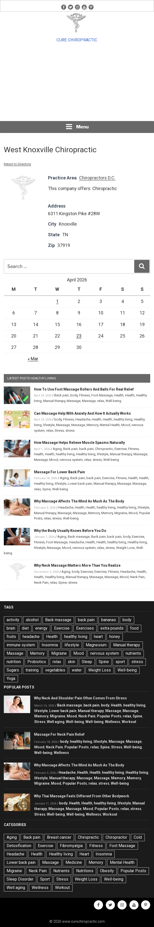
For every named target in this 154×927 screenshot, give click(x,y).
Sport (45, 879)
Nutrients (61, 870)
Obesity (107, 870)
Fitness (84, 395)
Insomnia (50, 645)
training (32, 670)
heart (98, 636)
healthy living (123, 419)
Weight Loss (125, 548)
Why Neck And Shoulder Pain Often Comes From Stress (80, 698)
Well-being (113, 401)
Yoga (11, 678)
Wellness (112, 722)
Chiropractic (104, 449)
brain (11, 628)
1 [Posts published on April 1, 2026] (57, 301)
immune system (21, 645)
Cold (138, 837)
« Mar (33, 358)
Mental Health (110, 425)
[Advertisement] (77, 81)
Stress (59, 430)
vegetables (55, 670)
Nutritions (84, 870)
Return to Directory (17, 164)
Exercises (85, 628)
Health (119, 395)
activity (13, 619)
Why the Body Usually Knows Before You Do (70, 531)
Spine (46, 489)
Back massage (79, 536)
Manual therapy (54, 401)
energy (41, 628)
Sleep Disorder (20, 879)
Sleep (87, 661)
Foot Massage (102, 395)
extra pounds (112, 628)
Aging (57, 449)
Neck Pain (137, 577)
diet (25, 628)
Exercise (120, 449)
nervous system (71, 460)
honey (114, 636)
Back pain (61, 395)
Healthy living (85, 454)
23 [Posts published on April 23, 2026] (78, 336)
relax (100, 401)
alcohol (32, 619)
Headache (82, 419)
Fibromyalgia (71, 845)
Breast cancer (59, 837)
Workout (129, 722)
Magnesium (96, 645)
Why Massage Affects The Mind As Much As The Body (79, 501)
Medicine (73, 862)
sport (120, 661)
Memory (92, 425)
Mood (125, 425)
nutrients (133, 653)
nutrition (14, 661)
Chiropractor (116, 837)
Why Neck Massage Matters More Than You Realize (77, 565)
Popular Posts (109, 716)
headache (31, 636)
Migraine (120, 513)
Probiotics (36, 661)
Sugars (13, 670)
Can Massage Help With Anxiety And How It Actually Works (82, 413)
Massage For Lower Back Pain (59, 472)
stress (70, 430)
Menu (77, 126)
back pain (86, 449)
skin (71, 661)
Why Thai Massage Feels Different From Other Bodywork (81, 796)
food (134, 628)
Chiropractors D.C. (97, 177)
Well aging (55, 722)
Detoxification (19, 845)
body (74, 395)
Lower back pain (80, 483)
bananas (108, 619)
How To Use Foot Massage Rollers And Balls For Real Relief (84, 389)
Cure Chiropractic (77, 40)
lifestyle (49, 425)
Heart (84, 854)
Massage (73, 401)
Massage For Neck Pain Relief (59, 734)
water (77, 670)
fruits (11, 636)
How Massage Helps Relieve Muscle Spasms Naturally (79, 443)
